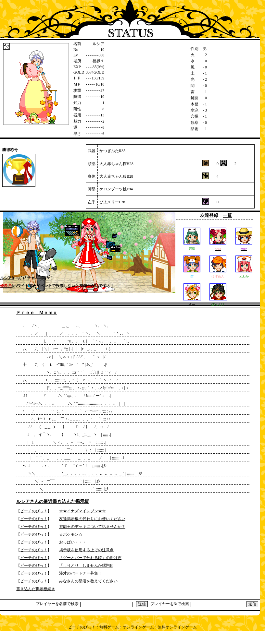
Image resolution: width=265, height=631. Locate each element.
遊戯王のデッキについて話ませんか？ (92, 526)
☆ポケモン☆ (70, 534)
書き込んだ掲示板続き (35, 589)
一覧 (227, 215)
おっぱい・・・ (72, 542)
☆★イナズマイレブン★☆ (82, 511)
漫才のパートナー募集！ (80, 573)
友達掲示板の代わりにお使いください (92, 519)
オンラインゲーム (138, 627)
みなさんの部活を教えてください (88, 581)
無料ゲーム (109, 627)
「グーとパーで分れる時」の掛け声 (90, 557)
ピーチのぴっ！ (33, 511)
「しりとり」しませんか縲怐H (86, 565)
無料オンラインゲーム (177, 627)
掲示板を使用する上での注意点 (86, 550)
